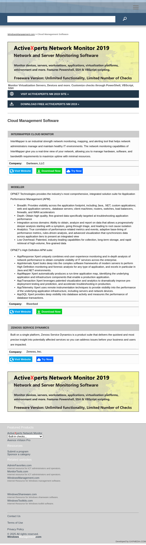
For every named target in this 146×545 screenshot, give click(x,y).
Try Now (76, 170)
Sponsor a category (18, 454)
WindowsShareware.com (22, 494)
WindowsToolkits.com (20, 500)
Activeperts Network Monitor (24, 433)
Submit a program (18, 451)
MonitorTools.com (17, 471)
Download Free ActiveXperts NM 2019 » (50, 104)
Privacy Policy (15, 529)
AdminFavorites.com (19, 465)
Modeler (17, 186)
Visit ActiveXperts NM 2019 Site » (45, 94)
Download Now (51, 170)
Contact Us (14, 516)
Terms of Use (15, 522)
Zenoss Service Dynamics (30, 327)
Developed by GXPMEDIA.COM (131, 541)
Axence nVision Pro (18, 440)
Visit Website (22, 170)
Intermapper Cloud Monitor (32, 134)
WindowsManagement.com (23, 477)
